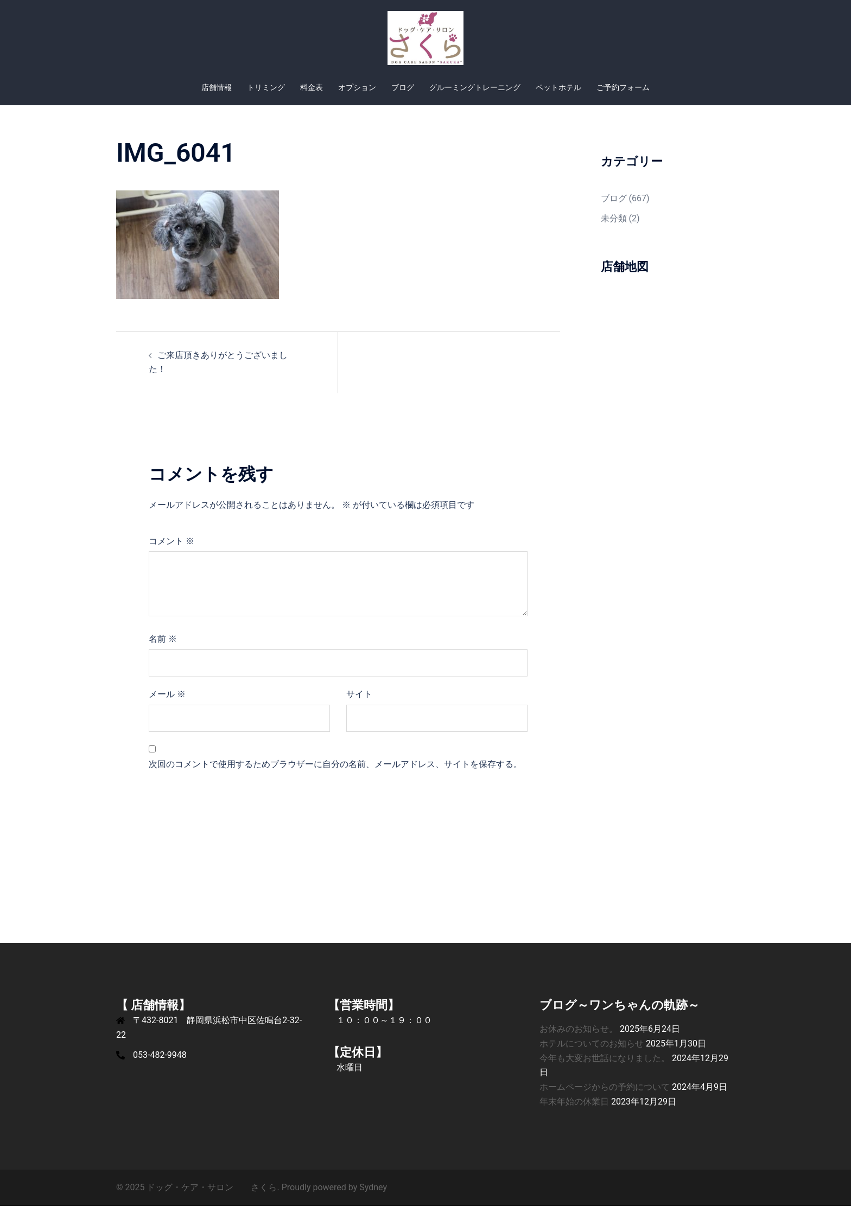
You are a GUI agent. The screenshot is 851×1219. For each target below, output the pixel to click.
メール (167, 707)
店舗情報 (216, 87)
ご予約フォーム (623, 87)
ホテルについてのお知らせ (591, 1056)
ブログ (402, 87)
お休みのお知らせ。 (578, 1042)
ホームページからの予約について (604, 1100)
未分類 (614, 231)
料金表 (311, 87)
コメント (171, 554)
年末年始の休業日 (574, 1114)
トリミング (266, 87)
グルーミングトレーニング (474, 87)
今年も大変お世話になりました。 (604, 1071)
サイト (359, 707)
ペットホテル (558, 87)
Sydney (373, 1200)
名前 (163, 652)
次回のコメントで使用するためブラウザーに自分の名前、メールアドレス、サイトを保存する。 (335, 777)
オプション (357, 87)
